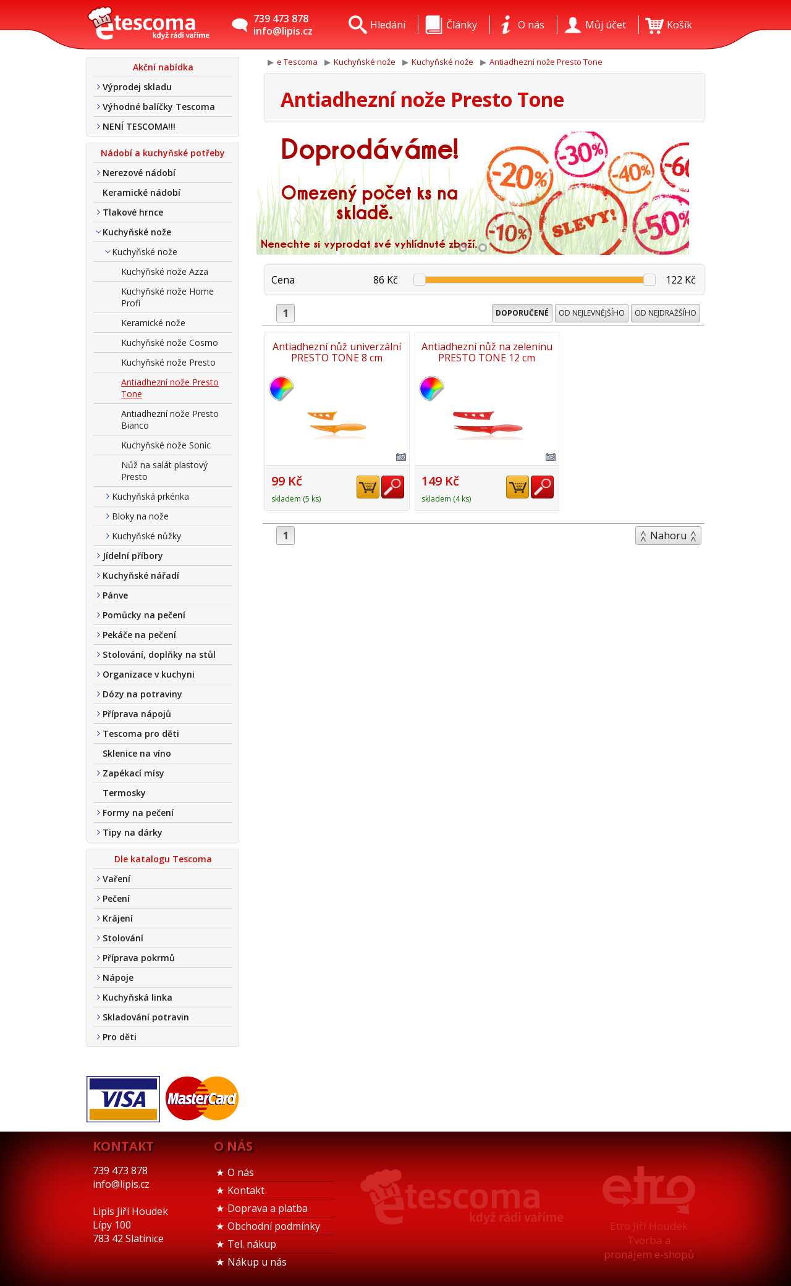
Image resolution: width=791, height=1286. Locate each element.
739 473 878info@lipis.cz (283, 24)
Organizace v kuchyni (149, 674)
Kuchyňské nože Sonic (166, 445)
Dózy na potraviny (142, 694)
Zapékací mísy (133, 773)
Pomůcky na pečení (144, 615)
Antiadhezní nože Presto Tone (170, 388)
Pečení (116, 898)
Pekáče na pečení (139, 635)
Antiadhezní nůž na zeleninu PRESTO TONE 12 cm (484, 352)
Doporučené (522, 313)
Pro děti (120, 1037)
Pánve (115, 595)
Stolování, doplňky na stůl (159, 654)
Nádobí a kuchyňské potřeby (163, 153)
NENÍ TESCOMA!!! (139, 126)
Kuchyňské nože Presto (168, 362)
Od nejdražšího (665, 313)
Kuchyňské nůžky (146, 536)
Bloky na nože (140, 516)
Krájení (118, 918)
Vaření (116, 879)
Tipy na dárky (133, 832)
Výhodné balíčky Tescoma (159, 106)
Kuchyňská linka (137, 997)
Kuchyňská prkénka (150, 496)
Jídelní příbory (133, 555)
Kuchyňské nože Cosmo (169, 342)
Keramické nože (153, 323)
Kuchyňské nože (137, 232)
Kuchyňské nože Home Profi (167, 297)
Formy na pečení (138, 812)
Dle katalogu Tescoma (163, 859)
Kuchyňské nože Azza (164, 271)
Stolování (123, 938)
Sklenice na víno (137, 753)
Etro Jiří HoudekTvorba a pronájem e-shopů (649, 1240)
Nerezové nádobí (139, 173)
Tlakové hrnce (133, 212)
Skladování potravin (146, 1017)
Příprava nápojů (137, 714)
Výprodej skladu (137, 87)
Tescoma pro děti (141, 733)
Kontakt (245, 1190)
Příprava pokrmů (139, 958)
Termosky (124, 793)
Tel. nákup (251, 1244)
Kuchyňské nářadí (141, 575)
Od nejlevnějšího (592, 313)
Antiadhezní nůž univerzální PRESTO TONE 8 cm (336, 352)
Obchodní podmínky (273, 1226)
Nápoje (118, 977)
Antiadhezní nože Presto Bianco (170, 419)
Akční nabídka (163, 67)
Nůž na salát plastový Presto (164, 470)
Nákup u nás (257, 1262)
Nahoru (668, 535)
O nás (240, 1172)
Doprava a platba (267, 1208)
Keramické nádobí (141, 192)
